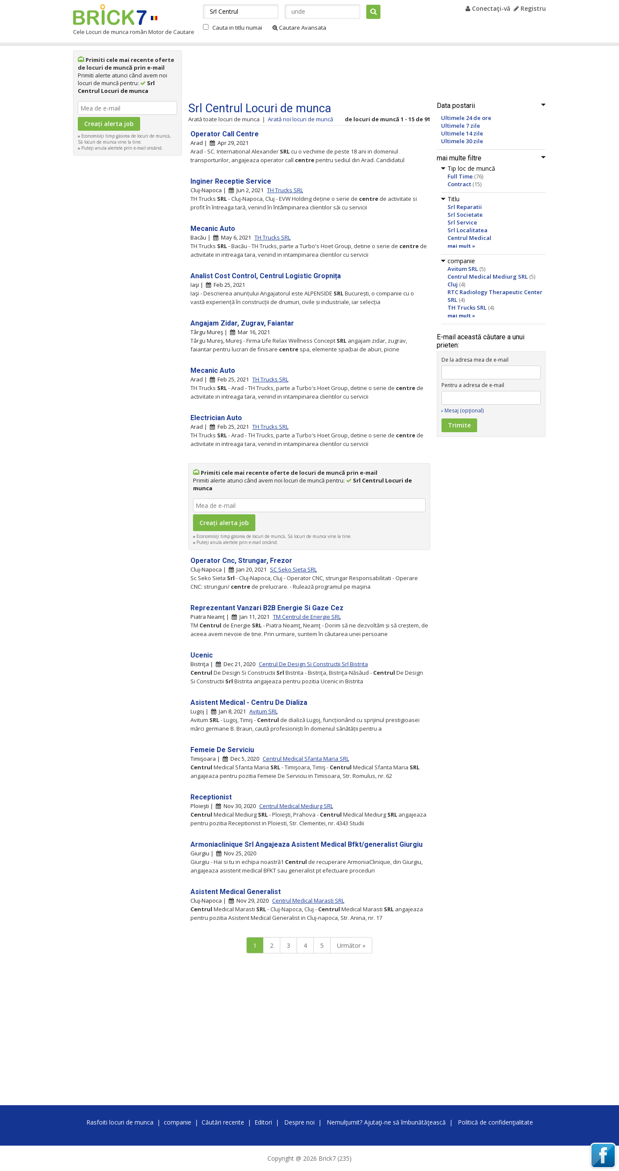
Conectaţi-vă (488, 8)
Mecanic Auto (212, 228)
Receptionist (211, 797)
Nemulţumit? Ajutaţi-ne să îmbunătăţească (386, 1122)
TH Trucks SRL (467, 307)
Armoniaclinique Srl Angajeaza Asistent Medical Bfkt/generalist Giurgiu (306, 844)
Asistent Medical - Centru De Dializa (248, 702)
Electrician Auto (216, 418)
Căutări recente (223, 1122)
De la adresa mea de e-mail (475, 359)
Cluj (452, 284)
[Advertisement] (127, 289)
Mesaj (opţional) (464, 410)
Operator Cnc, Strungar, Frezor (241, 560)
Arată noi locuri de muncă (300, 119)
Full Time (460, 176)
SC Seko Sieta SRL (293, 569)
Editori (263, 1122)
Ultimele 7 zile (460, 125)
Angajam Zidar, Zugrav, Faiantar (242, 323)
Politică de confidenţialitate (495, 1122)
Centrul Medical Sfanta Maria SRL (306, 758)
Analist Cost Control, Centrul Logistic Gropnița (265, 276)
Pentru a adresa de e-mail (472, 385)
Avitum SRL (462, 269)
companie (177, 1122)
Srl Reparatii (464, 207)
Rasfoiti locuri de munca (119, 1122)
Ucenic (201, 655)
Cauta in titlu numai (237, 27)
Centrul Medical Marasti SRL (308, 900)
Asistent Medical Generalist (235, 892)
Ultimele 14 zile (462, 133)
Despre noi (299, 1122)
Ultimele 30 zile (462, 141)
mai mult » (461, 246)
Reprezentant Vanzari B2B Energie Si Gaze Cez (266, 608)
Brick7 (110, 14)
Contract (459, 184)
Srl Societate (465, 214)
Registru (530, 8)
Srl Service (462, 222)
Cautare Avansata (299, 27)
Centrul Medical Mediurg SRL (487, 276)
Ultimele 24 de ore (466, 118)
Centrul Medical (469, 238)
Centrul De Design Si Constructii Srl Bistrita (313, 664)
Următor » (351, 945)
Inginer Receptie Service (230, 181)
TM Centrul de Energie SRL (307, 617)
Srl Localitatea (467, 230)
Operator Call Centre (224, 134)
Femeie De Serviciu (222, 750)
